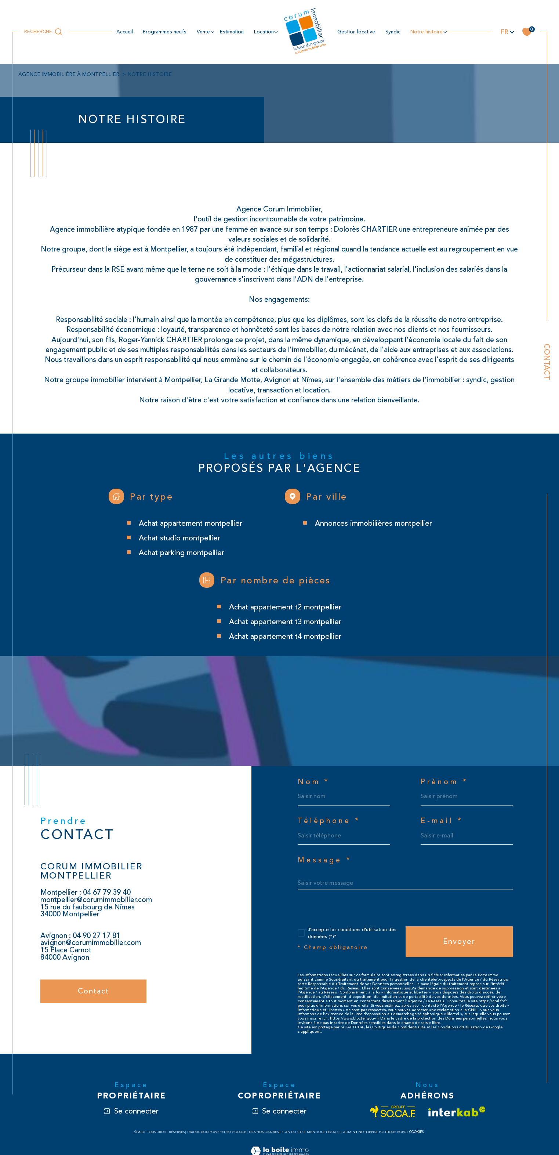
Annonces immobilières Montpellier (373, 523)
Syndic (392, 32)
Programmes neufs (164, 32)
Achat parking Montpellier (181, 552)
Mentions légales (323, 1132)
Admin (349, 1132)
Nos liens (366, 1132)
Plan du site (293, 1132)
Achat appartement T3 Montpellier (285, 621)
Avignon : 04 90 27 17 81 (80, 935)
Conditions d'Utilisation (460, 1027)
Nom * (314, 782)
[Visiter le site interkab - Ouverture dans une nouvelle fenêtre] (457, 1111)
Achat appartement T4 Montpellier (285, 636)
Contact (546, 362)
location (264, 32)
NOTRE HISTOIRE (426, 32)
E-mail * (442, 821)
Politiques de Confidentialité (398, 1027)
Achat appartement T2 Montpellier (285, 607)
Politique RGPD (392, 1132)
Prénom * (444, 782)
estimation (232, 32)
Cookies (416, 1132)
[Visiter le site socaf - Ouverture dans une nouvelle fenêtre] (393, 1111)
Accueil (124, 32)
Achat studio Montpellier (179, 538)
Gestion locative (356, 32)
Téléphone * (329, 821)
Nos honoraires (264, 1132)
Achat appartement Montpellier (190, 523)
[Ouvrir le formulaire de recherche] (43, 32)
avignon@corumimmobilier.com (90, 942)
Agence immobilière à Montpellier (68, 74)
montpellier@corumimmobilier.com (96, 899)
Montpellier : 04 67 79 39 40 (85, 892)
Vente (203, 32)
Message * (325, 860)
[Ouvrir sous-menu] (212, 31)
